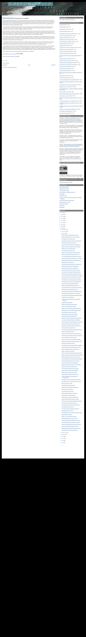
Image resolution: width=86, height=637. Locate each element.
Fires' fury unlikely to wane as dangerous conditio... (71, 339)
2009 (62, 224)
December (64, 229)
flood (14, 56)
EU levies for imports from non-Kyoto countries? (71, 270)
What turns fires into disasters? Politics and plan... (71, 271)
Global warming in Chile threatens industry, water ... (71, 310)
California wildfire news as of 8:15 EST (69, 312)
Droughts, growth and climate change (69, 306)
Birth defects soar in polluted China (68, 238)
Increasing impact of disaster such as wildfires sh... (71, 244)
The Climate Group (63, 195)
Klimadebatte (62, 193)
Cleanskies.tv (62, 141)
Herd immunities (63, 26)
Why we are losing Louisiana (67, 389)
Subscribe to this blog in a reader (66, 182)
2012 (62, 218)
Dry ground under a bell (64, 66)
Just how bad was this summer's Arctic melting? (71, 422)
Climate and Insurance (64, 203)
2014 (62, 214)
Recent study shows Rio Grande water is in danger (71, 277)
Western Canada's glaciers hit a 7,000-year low (71, 236)
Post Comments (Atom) (12, 67)
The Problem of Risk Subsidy (65, 111)
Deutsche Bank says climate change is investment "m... (72, 335)
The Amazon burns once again (67, 391)
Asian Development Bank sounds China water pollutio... (72, 358)
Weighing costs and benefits (65, 60)
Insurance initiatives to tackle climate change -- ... (71, 349)
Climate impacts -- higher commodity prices (70, 397)
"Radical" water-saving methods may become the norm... (72, 354)
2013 (62, 216)
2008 (62, 226)
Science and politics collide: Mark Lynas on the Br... (71, 424)
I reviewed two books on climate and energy (72, 148)
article (68, 158)
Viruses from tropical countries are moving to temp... (71, 333)
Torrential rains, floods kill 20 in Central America (71, 404)
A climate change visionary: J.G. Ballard (67, 100)
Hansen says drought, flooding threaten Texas (70, 285)
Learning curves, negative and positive (67, 47)
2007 (62, 228)
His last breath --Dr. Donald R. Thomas (67, 84)
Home (29, 64)
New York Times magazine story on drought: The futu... (72, 329)
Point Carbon (62, 205)
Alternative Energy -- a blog (65, 202)
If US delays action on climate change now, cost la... (71, 381)
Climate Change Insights (64, 188)
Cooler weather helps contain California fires (70, 266)
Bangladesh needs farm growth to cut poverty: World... (72, 341)
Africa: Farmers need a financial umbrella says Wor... (72, 291)
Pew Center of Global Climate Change (67, 200)
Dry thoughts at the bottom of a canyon (67, 33)
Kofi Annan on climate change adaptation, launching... (72, 401)
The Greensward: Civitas (64, 190)
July (63, 436)
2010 (62, 222)
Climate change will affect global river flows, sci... (71, 420)
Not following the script (64, 29)
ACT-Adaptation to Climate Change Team (67, 192)
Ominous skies (62, 75)
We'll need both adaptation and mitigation (67, 93)
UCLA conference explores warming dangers (70, 368)
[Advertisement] (66, 450)
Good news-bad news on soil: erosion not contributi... (72, 287)
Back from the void (63, 68)
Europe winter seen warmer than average (69, 314)
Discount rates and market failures (66, 62)
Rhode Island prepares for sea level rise (69, 372)
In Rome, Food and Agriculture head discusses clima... (72, 353)
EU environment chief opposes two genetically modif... (72, 295)
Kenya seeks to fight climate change (68, 395)
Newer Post (5, 64)
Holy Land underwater (64, 31)
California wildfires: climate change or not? (70, 289)
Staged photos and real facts (65, 39)
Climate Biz (77, 146)
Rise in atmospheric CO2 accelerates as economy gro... (72, 321)
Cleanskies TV (73, 125)
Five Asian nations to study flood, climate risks (70, 408)
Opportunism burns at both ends (68, 262)
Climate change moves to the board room (69, 393)
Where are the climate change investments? (68, 55)
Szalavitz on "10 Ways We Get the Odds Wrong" (69, 97)
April (63, 442)
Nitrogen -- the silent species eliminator (69, 416)
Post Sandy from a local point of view (67, 64)
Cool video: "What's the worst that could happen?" (71, 379)
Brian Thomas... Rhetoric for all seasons (67, 19)
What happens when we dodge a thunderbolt (68, 72)
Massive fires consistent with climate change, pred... (71, 308)
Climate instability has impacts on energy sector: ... (71, 356)
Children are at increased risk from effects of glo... (71, 252)
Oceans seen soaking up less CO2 (68, 343)
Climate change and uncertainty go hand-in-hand (71, 246)
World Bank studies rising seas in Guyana (69, 418)
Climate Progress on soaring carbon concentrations (71, 279)
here (70, 133)
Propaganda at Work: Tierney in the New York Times (69, 106)
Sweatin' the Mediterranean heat (68, 331)
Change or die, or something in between (67, 109)
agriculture (8, 56)
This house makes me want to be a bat (69, 337)
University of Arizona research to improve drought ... (71, 281)
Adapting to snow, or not (64, 86)
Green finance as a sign (64, 95)
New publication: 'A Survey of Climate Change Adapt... (72, 412)
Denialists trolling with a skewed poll (68, 385)
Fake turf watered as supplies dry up (68, 327)
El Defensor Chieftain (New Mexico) (9, 20)
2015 (62, 212)
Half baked (62, 24)
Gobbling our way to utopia (65, 49)
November (64, 231)
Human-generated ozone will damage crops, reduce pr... (72, 258)
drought (11, 56)
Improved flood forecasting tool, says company (70, 360)
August (63, 434)
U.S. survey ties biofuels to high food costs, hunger (71, 256)
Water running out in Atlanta (67, 383)
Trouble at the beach (63, 37)
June (63, 438)
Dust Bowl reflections (64, 58)
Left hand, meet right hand (65, 35)
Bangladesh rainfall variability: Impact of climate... (71, 293)
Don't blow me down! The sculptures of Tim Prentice (69, 81)
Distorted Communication (64, 113)
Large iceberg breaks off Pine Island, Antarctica (71, 323)
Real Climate (62, 207)
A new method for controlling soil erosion (69, 402)
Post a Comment (6, 63)
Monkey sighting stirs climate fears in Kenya (70, 235)
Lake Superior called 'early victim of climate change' (71, 240)
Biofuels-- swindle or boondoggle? (68, 351)
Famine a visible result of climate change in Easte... (71, 347)
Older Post (53, 64)
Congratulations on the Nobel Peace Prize (70, 430)
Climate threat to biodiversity (67, 302)
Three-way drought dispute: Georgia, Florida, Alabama (72, 275)
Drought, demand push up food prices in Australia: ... (72, 364)
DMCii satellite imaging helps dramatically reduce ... (71, 260)
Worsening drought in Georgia (67, 410)
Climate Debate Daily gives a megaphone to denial (69, 102)
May (63, 440)
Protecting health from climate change (69, 242)
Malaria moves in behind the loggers (68, 248)
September (64, 432)
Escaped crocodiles (63, 43)
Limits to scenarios (63, 91)
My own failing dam (63, 70)
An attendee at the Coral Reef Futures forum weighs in (72, 345)
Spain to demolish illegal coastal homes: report (70, 254)
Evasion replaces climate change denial (69, 366)
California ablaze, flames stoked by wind (69, 316)
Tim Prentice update (63, 77)
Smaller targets (62, 45)
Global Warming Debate (64, 187)
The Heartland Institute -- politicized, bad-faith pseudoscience (71, 88)
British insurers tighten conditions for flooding (70, 399)
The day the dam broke (64, 51)
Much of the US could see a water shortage (70, 283)
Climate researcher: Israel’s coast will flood (70, 268)
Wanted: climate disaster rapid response (69, 304)
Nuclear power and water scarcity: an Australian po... (72, 264)
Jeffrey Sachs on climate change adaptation (70, 370)
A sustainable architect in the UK (68, 406)
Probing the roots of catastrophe (68, 297)
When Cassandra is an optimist (65, 41)
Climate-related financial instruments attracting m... (71, 428)
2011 (62, 220)
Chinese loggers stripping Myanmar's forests (70, 426)
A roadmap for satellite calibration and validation (71, 319)
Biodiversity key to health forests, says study (70, 387)
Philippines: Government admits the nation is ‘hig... (71, 325)
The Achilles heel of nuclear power (68, 250)
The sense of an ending (64, 53)
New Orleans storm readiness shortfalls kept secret (71, 273)
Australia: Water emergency (67, 414)
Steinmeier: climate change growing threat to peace (71, 318)
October (63, 233)
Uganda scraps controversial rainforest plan (70, 374)
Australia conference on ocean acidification (70, 362)
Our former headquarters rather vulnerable (68, 79)
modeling (17, 56)
